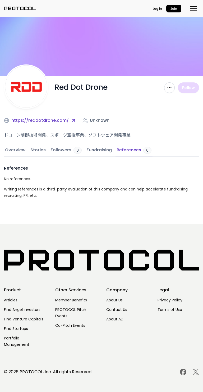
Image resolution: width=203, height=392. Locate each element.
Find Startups (16, 328)
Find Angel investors (22, 309)
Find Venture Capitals (23, 319)
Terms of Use (170, 309)
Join (173, 8)
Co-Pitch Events (70, 325)
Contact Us (116, 309)
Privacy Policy (170, 300)
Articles (10, 300)
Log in (157, 8)
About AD (114, 319)
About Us (114, 300)
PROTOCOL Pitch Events (70, 313)
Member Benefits (71, 300)
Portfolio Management (16, 341)
